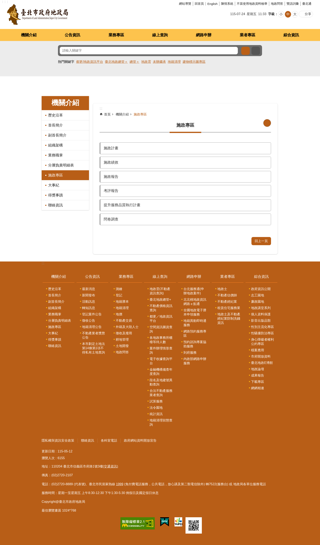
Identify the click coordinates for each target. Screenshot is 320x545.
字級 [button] (271, 14)
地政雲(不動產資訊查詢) (160, 291)
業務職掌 (55, 155)
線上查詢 (160, 35)
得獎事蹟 (55, 195)
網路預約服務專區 (194, 333)
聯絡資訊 (55, 205)
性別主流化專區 (262, 327)
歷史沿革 (55, 115)
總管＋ (134, 61)
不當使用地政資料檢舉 (252, 3)
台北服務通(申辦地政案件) (193, 291)
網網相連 (257, 388)
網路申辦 (203, 35)
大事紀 (53, 185)
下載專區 (257, 381)
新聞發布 (88, 295)
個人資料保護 (261, 314)
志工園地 (257, 295)
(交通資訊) (110, 466)
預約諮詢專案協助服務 (194, 344)
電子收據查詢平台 (161, 361)
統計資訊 (156, 414)
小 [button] (281, 14)
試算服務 (156, 401)
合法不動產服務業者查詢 (161, 393)
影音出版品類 (261, 320)
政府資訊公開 (261, 289)
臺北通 (306, 3)
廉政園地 (257, 301)
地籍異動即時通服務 (194, 323)
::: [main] (101, 108)
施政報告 (111, 177)
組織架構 (55, 145)
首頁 (107, 114)
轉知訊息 (88, 308)
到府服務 (190, 352)
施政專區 (55, 175)
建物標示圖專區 (194, 61)
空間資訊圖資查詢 (161, 329)
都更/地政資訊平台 (89, 61)
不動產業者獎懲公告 (93, 335)
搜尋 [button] (245, 51)
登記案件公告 (92, 314)
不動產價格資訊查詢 (161, 308)
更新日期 (48, 451)
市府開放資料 (261, 356)
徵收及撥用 (124, 333)
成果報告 (257, 375)
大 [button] (295, 14)
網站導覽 (185, 3)
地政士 (222, 289)
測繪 (119, 289)
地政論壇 (257, 369)
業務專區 (116, 35)
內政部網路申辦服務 (194, 361)
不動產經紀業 (227, 301)
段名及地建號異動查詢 (161, 382)
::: (43, 263)
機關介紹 (29, 35)
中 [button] (288, 14)
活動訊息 (88, 301)
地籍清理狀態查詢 (161, 422)
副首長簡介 (57, 135)
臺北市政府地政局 (37, 14)
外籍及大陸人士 (127, 327)
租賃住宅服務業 (228, 308)
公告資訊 (72, 35)
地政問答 (277, 3)
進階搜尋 (255, 51)
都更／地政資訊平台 (161, 318)
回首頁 (199, 3)
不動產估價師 (227, 295)
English (212, 4)
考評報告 (111, 191)
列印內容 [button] (267, 123)
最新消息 (88, 289)
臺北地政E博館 (262, 362)
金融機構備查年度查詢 (161, 372)
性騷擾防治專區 (262, 333)
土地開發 (122, 346)
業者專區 (247, 35)
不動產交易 (124, 320)
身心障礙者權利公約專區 (262, 342)
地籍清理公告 (92, 327)
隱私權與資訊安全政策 (58, 440)
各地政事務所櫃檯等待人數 (161, 340)
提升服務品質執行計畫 (122, 205)
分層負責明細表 (61, 165)
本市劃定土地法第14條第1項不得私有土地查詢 (93, 348)
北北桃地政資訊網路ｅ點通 (194, 302)
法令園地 (156, 407)
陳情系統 (227, 3)
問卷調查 (111, 219)
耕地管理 (122, 339)
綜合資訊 (291, 35)
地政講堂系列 (261, 308)
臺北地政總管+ (160, 299)
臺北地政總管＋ (116, 61)
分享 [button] (308, 14)
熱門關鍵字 (66, 61)
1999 (119, 484)
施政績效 (111, 162)
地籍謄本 (122, 301)
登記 (119, 295)
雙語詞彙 (293, 3)
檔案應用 (257, 350)
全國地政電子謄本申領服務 (194, 312)
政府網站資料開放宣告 (140, 440)
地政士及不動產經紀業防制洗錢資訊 (228, 318)
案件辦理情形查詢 (161, 350)
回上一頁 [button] (261, 241)
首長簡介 (55, 125)
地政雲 (146, 61)
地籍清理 (174, 61)
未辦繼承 (159, 61)
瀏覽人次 (48, 458)
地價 (119, 314)
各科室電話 (109, 440)
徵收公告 (88, 320)
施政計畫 (111, 148)
